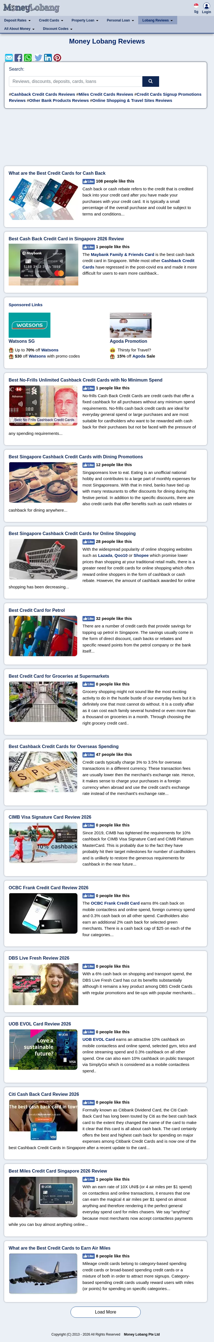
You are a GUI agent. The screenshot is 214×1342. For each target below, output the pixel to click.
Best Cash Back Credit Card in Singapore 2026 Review (66, 238)
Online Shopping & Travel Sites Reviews (132, 100)
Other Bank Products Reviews (59, 100)
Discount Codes (55, 29)
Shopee (141, 555)
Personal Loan (118, 20)
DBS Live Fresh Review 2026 (39, 958)
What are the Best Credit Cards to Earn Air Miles (60, 1248)
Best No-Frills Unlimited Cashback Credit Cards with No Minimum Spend (85, 380)
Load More (105, 1312)
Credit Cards (49, 20)
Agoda (138, 356)
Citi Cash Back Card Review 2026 (44, 1094)
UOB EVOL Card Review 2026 (40, 1024)
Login (206, 9)
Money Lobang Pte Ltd (142, 1334)
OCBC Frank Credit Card (115, 903)
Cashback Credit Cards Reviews (43, 94)
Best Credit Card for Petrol (37, 610)
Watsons (50, 350)
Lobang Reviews (155, 20)
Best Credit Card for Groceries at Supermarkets (59, 676)
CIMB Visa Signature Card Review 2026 (50, 817)
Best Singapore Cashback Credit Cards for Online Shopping (72, 533)
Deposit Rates (15, 20)
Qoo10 (121, 555)
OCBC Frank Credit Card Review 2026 (48, 887)
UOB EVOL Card (98, 1039)
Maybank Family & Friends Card (122, 254)
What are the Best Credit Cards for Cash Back (57, 173)
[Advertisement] (105, 139)
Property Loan (83, 20)
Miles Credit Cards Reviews (106, 94)
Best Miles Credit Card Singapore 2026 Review (58, 1171)
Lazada (105, 555)
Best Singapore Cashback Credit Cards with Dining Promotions (76, 456)
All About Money (17, 29)
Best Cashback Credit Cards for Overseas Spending (64, 746)
